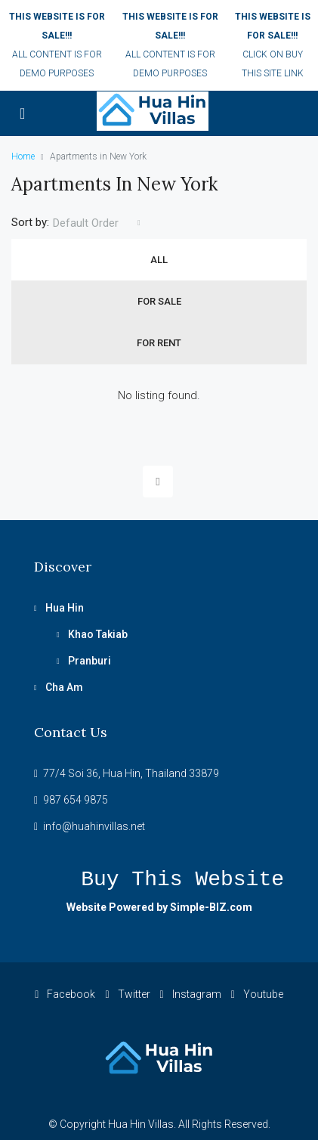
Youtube (257, 994)
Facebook (65, 994)
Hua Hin (64, 608)
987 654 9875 (75, 800)
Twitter (127, 994)
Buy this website (182, 879)
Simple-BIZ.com (211, 907)
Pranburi (89, 661)
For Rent (159, 343)
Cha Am (64, 687)
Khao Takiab (98, 634)
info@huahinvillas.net (94, 826)
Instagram (190, 994)
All (159, 259)
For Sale (159, 301)
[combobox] (97, 223)
